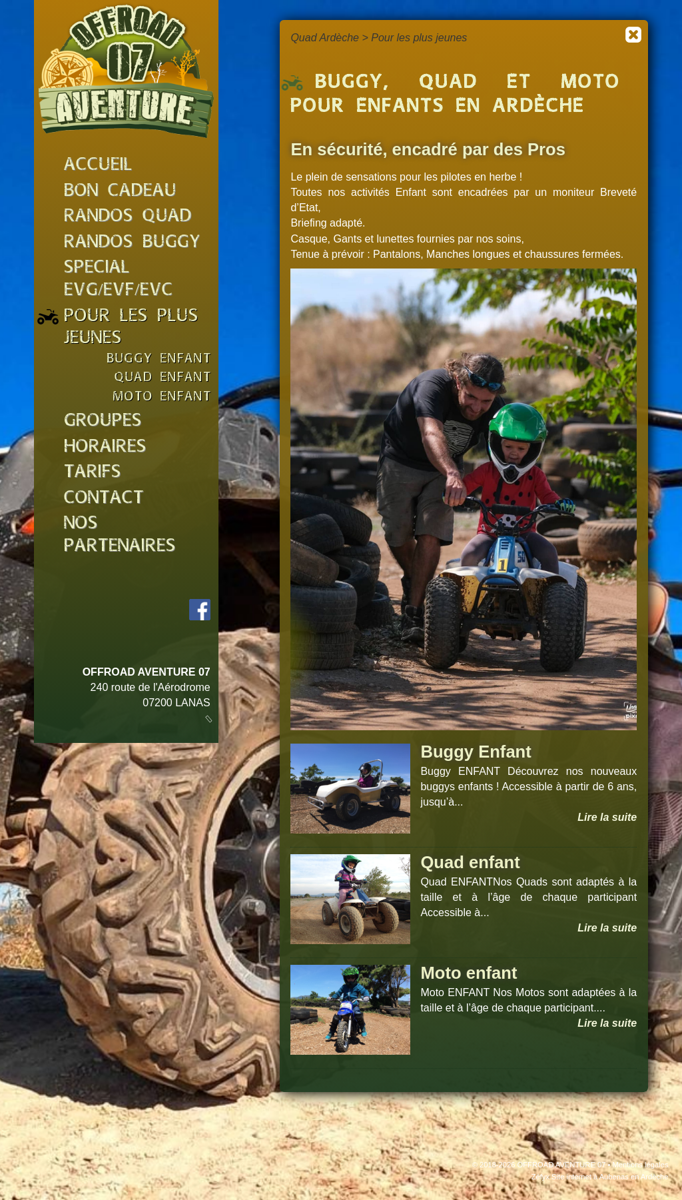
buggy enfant (159, 359)
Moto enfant (468, 972)
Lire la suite (607, 817)
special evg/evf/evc (118, 279)
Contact (104, 498)
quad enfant (163, 378)
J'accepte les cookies (473, 1185)
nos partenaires (120, 535)
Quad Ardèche (324, 37)
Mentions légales (641, 1165)
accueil (98, 165)
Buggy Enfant (475, 751)
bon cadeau (120, 191)
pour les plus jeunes (131, 328)
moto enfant (162, 397)
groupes (103, 421)
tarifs (92, 472)
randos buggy (132, 243)
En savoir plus (579, 1185)
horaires (105, 447)
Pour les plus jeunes (419, 37)
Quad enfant (469, 862)
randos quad (128, 217)
